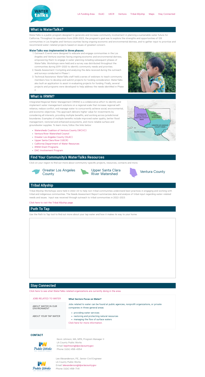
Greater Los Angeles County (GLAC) (54, 137)
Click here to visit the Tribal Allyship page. (51, 202)
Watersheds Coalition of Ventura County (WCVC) (60, 130)
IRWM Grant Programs (46, 147)
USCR (111, 14)
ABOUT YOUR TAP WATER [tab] (46, 316)
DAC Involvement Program (49, 150)
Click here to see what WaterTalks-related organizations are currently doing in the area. (75, 291)
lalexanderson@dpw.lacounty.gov (79, 365)
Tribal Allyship (137, 14)
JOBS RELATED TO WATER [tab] (47, 298)
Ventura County (152, 171)
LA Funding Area (86, 14)
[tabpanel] (121, 312)
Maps (151, 14)
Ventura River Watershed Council (52, 133)
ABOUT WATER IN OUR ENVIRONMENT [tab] (45, 307)
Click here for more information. (85, 322)
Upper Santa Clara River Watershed (106, 172)
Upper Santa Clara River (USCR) (51, 140)
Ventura (122, 14)
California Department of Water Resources (57, 143)
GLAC (101, 14)
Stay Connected (166, 14)
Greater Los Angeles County (58, 172)
